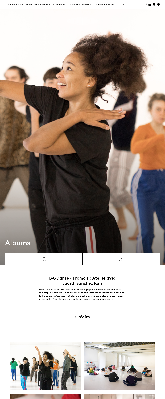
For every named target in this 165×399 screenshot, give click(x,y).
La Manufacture (15, 4)
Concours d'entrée (105, 4)
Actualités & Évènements (80, 4)
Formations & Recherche (38, 4)
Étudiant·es (59, 4)
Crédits (82, 316)
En (123, 4)
